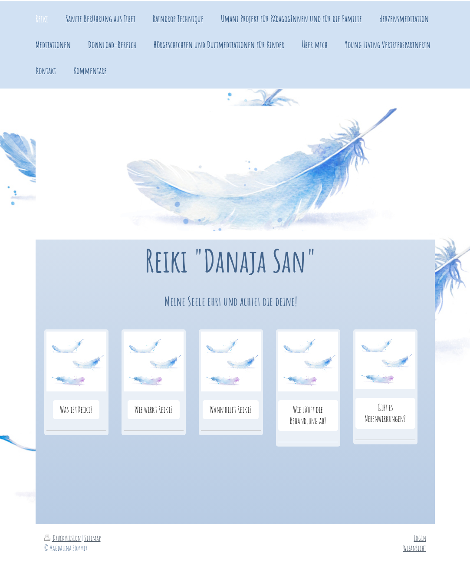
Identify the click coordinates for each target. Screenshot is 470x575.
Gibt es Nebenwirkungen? (385, 413)
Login (420, 537)
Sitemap (92, 537)
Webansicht (414, 547)
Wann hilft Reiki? (231, 409)
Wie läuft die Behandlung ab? (308, 415)
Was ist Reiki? (76, 409)
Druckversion (63, 537)
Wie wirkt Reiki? (154, 409)
